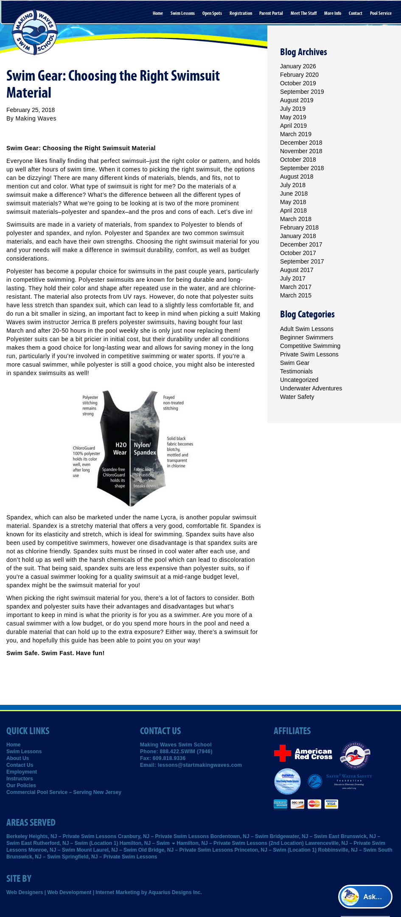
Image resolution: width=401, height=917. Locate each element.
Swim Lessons (183, 13)
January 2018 (298, 236)
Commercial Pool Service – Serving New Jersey (63, 792)
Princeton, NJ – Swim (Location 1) (276, 850)
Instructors (19, 779)
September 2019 (302, 91)
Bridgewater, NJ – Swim (298, 836)
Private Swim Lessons (309, 354)
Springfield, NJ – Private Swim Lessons (109, 857)
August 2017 (297, 269)
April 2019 (293, 125)
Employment (21, 772)
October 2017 (298, 253)
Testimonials (296, 371)
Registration (241, 13)
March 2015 (295, 295)
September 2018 (302, 168)
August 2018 (297, 176)
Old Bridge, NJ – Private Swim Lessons (185, 850)
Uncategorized (299, 379)
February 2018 (299, 227)
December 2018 (301, 142)
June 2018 (294, 193)
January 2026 (298, 66)
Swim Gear (294, 362)
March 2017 (295, 286)
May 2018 (293, 202)
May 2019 (293, 117)
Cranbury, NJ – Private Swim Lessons (163, 836)
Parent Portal (271, 13)
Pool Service (381, 13)
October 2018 (298, 159)
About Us (17, 758)
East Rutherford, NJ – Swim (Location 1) (69, 843)
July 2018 (293, 185)
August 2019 (297, 100)
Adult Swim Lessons (307, 328)
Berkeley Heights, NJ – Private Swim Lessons (61, 836)
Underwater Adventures (311, 388)
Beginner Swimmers (306, 337)
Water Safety (297, 396)
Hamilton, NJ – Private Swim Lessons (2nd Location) (240, 843)
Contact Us (19, 765)
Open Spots (212, 13)
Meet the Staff (304, 13)
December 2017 (301, 244)
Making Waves (36, 118)
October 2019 (298, 83)
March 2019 (295, 134)
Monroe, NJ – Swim (51, 850)
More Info (332, 13)
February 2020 (299, 74)
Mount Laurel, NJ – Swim (106, 850)
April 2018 (293, 210)
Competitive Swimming (310, 345)
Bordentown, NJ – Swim (239, 836)
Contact (355, 13)
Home (158, 13)
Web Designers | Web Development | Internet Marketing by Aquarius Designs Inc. (104, 892)
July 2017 (293, 278)
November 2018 (301, 151)
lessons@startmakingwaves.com (200, 765)
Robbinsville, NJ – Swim (347, 850)
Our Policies (21, 785)
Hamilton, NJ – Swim (147, 843)
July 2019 (293, 108)
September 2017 (302, 261)
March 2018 (295, 219)
